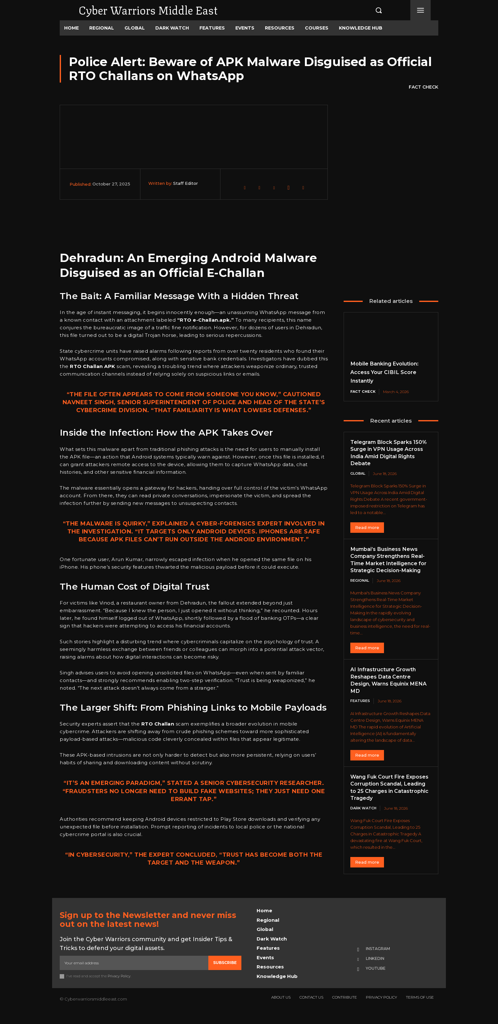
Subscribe (225, 973)
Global (358, 474)
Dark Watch (364, 823)
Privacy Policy (119, 987)
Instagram (381, 960)
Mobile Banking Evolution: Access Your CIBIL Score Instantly (388, 372)
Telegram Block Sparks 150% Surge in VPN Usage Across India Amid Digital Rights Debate (388, 453)
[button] (372, 10)
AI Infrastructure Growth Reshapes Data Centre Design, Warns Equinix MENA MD (386, 688)
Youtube (378, 980)
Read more (367, 528)
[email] (134, 974)
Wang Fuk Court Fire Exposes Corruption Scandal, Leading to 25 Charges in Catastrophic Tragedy (385, 799)
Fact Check (423, 87)
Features (361, 709)
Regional (361, 588)
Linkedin (379, 970)
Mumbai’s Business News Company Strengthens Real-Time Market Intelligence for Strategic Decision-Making (388, 564)
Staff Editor (185, 183)
